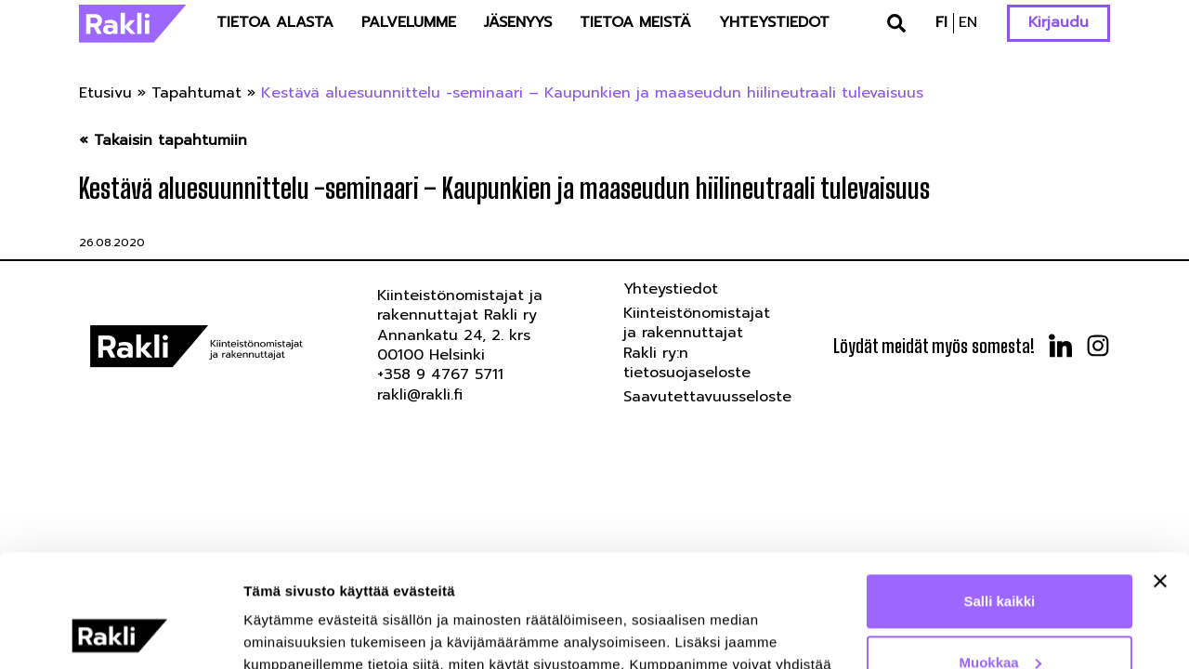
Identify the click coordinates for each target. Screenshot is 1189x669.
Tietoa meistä (635, 22)
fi (941, 22)
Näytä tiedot (283, 632)
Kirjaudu (1058, 22)
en (968, 22)
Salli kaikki (1000, 496)
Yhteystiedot (774, 22)
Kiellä (999, 617)
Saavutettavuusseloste (707, 397)
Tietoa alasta (274, 22)
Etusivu (105, 93)
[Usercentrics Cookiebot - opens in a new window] (120, 633)
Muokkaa (1000, 556)
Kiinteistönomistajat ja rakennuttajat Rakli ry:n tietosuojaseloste (696, 343)
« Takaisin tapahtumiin (163, 141)
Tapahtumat (196, 93)
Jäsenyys (518, 22)
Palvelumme (408, 22)
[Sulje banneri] (1160, 475)
